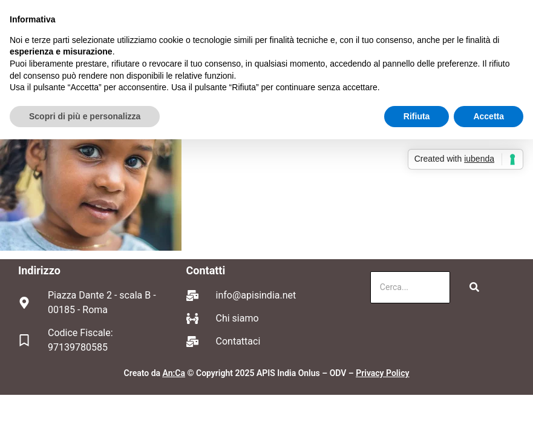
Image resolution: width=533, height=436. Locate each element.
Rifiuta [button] (417, 116)
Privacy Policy (382, 373)
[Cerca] (410, 287)
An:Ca (174, 373)
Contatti (206, 270)
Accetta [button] (488, 116)
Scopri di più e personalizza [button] (84, 116)
